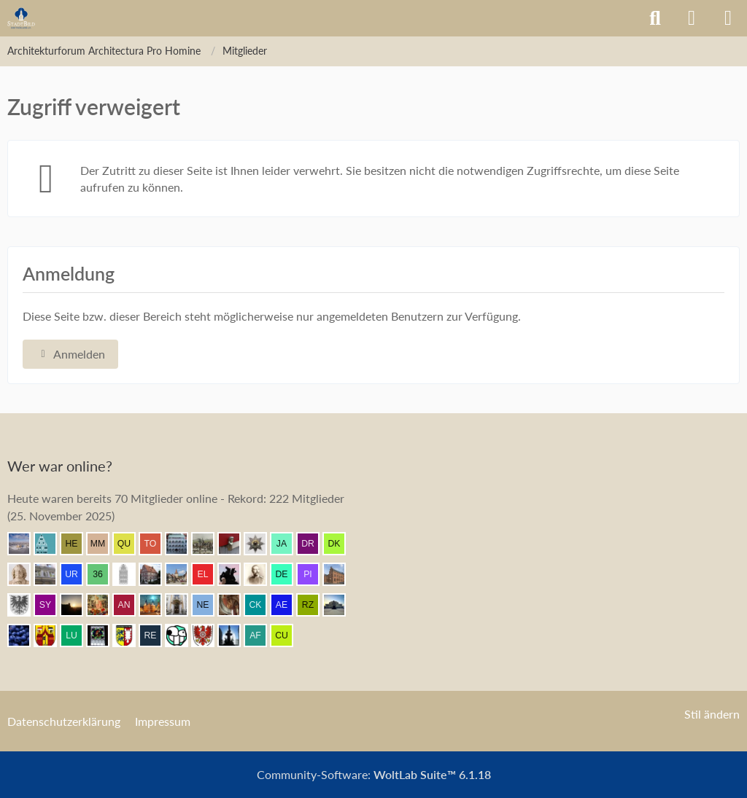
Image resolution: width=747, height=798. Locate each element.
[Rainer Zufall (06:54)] (313, 605)
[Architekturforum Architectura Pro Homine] (21, 18)
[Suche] (655, 18)
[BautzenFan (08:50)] (182, 543)
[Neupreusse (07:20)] (208, 605)
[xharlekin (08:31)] (129, 574)
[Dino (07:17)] (234, 605)
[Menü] (728, 18)
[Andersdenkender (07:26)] (129, 605)
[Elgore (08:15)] (208, 574)
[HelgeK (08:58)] (77, 543)
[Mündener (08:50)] (208, 543)
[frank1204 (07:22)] (156, 605)
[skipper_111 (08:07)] (261, 574)
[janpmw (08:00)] (339, 574)
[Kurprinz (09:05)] (24, 543)
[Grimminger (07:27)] (77, 605)
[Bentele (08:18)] (156, 574)
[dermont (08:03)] (287, 574)
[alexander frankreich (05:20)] (261, 635)
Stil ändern (712, 714)
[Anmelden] (691, 18)
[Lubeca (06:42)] (77, 635)
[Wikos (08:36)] (51, 574)
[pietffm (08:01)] (313, 574)
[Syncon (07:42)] (51, 605)
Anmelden (70, 354)
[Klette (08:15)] (234, 574)
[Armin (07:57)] (24, 605)
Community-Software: (374, 774)
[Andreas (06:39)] (103, 635)
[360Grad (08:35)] (103, 574)
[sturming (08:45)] (261, 543)
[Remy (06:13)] (156, 635)
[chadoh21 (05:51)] (234, 635)
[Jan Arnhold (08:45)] (287, 543)
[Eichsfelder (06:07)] (208, 635)
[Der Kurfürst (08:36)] (339, 543)
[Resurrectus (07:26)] (103, 605)
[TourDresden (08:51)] (156, 543)
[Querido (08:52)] (129, 543)
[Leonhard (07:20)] (182, 605)
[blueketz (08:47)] (234, 543)
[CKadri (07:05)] (261, 605)
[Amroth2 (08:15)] (182, 574)
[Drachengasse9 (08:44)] (313, 543)
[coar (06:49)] (339, 605)
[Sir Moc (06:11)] (182, 635)
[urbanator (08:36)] (77, 574)
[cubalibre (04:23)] (287, 635)
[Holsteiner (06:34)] (129, 635)
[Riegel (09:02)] (51, 543)
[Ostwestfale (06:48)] (51, 635)
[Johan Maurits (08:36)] (24, 574)
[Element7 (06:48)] (24, 635)
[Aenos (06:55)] (287, 605)
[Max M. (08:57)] (103, 543)
